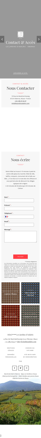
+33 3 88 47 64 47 (20, 101)
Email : (7, 221)
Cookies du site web (30, 349)
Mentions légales (11, 349)
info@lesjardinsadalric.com (20, 103)
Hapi (34, 354)
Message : (8, 229)
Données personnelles (10, 356)
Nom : (6, 197)
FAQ (20, 361)
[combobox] (6, 216)
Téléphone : (8, 213)
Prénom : (7, 205)
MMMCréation (31, 357)
